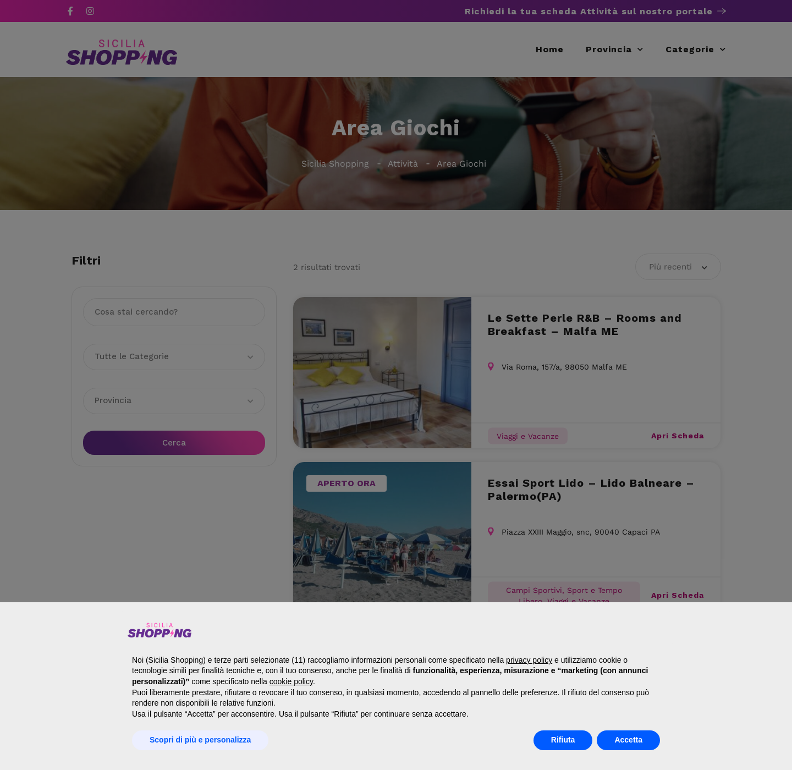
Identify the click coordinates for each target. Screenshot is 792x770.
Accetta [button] (628, 739)
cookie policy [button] (291, 681)
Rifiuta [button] (563, 739)
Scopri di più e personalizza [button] (200, 739)
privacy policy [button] (529, 660)
